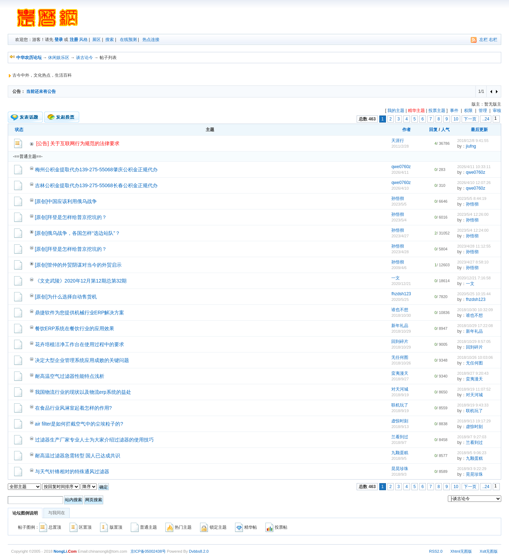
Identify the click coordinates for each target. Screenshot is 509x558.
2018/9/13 (400, 427)
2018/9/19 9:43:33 (472, 405)
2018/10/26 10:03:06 (475, 357)
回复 (433, 129)
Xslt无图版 (489, 551)
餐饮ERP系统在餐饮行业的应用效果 (75, 328)
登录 (58, 39)
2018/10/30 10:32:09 (475, 310)
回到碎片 (399, 341)
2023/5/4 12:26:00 (472, 214)
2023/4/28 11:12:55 (474, 246)
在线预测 (128, 39)
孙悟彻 (397, 198)
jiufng (471, 146)
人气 (445, 129)
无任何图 (399, 357)
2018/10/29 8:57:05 (474, 341)
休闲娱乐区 (58, 57)
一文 (395, 277)
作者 (406, 129)
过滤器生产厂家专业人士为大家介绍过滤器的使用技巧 (94, 440)
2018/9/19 (400, 395)
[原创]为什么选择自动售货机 (66, 296)
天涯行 (397, 140)
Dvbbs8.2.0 (199, 551)
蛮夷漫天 (399, 373)
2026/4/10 (400, 188)
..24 (485, 119)
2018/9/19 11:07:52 (474, 389)
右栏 (493, 39)
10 (456, 119)
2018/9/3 (398, 474)
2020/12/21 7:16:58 (474, 278)
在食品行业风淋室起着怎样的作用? (73, 408)
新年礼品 (399, 325)
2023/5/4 (398, 220)
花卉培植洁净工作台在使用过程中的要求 (79, 344)
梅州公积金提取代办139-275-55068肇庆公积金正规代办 (96, 169)
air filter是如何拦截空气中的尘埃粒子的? (79, 424)
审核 (497, 110)
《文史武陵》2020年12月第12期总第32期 (81, 281)
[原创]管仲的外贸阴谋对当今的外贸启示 (78, 265)
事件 (454, 110)
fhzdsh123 (401, 293)
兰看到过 (399, 436)
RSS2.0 (436, 551)
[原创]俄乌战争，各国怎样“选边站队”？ (77, 233)
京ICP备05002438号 (148, 551)
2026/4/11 (400, 172)
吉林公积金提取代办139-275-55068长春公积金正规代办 (96, 185)
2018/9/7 (398, 442)
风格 (83, 39)
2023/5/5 (398, 204)
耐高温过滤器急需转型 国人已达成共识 (78, 455)
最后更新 (479, 129)
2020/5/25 (400, 299)
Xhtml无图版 (461, 551)
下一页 (470, 119)
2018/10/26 (401, 363)
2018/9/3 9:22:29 (471, 469)
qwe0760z (401, 166)
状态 (19, 129)
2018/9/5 (398, 458)
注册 (74, 39)
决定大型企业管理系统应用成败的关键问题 (82, 360)
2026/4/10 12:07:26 (474, 182)
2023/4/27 (400, 236)
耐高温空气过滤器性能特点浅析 (69, 376)
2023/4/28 (400, 252)
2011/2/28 (400, 146)
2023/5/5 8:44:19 (471, 198)
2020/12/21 (401, 283)
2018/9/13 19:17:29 (474, 421)
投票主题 (436, 110)
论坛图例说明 (25, 513)
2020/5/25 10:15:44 (474, 294)
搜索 (109, 39)
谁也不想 (399, 309)
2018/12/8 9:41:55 (472, 140)
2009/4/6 (398, 268)
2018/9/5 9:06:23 (471, 453)
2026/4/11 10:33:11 (474, 167)
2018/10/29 (401, 331)
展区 (96, 39)
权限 (468, 110)
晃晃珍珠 (399, 468)
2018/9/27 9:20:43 (472, 373)
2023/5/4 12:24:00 (472, 230)
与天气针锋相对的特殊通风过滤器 (72, 471)
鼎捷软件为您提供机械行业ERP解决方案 (79, 312)
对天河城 (399, 389)
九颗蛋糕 (399, 452)
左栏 (483, 39)
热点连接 (150, 39)
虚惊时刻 (399, 420)
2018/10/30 (401, 315)
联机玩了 (399, 405)
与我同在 (56, 512)
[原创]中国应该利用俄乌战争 (66, 201)
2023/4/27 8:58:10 (472, 262)
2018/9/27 (400, 379)
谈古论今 (84, 57)
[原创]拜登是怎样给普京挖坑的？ (71, 217)
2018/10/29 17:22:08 (475, 325)
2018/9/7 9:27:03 (471, 437)
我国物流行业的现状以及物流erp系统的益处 (83, 392)
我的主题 (395, 110)
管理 (483, 110)
